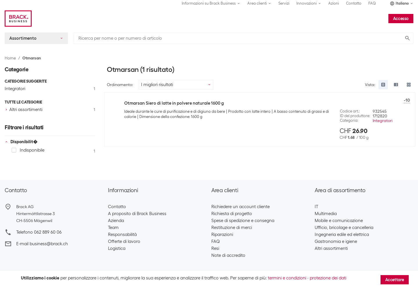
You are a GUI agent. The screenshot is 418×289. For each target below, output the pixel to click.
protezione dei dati (328, 278)
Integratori (382, 120)
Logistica (116, 248)
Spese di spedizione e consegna (242, 220)
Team (113, 227)
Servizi (283, 3)
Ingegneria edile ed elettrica (342, 234)
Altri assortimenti (331, 248)
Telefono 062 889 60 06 (39, 232)
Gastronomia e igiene (336, 241)
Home (10, 58)
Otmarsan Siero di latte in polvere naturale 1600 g (174, 103)
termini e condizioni (287, 278)
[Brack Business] (18, 18)
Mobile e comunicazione (339, 220)
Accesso (401, 18)
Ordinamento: (120, 84)
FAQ (372, 3)
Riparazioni (222, 234)
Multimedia (326, 213)
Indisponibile (28, 150)
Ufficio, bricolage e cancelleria (344, 227)
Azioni (333, 3)
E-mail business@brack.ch (42, 243)
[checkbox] (50, 109)
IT (316, 206)
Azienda (116, 220)
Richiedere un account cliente (240, 206)
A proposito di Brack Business (137, 213)
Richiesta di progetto (231, 213)
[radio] (383, 84)
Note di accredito (228, 255)
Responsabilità (122, 234)
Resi (215, 248)
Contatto (353, 3)
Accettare (394, 279)
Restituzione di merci (231, 227)
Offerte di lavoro (124, 241)
